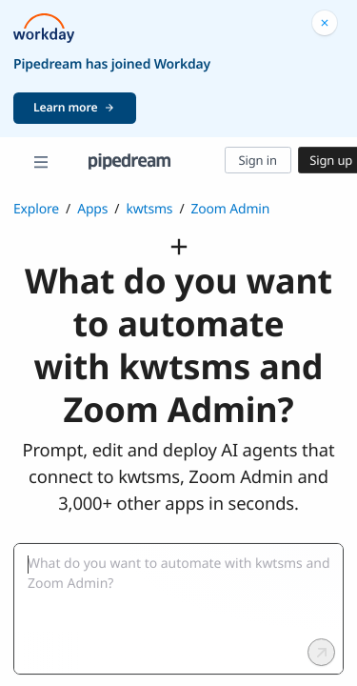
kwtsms (149, 209)
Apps (92, 209)
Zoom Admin (229, 209)
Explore (36, 209)
